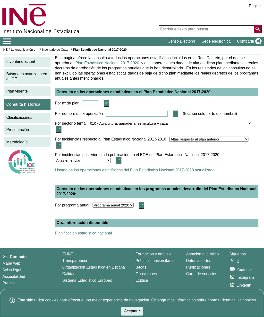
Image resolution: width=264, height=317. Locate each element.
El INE (67, 254)
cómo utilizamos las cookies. (232, 300)
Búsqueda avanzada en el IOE (26, 76)
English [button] (255, 6)
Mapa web (11, 263)
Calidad (68, 274)
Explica (142, 280)
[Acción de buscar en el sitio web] (258, 29)
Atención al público (202, 254)
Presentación (17, 130)
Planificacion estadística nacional (83, 233)
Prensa (8, 283)
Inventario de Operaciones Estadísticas (69, 49)
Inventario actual (20, 61)
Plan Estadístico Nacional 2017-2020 (107, 63)
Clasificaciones (19, 117)
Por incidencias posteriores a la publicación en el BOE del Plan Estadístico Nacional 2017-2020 (137, 155)
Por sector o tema (70, 123)
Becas (141, 267)
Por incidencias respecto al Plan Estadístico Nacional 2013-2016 (110, 139)
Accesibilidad (13, 276)
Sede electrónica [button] (216, 41)
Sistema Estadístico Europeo (87, 280)
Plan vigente (17, 91)
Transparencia (74, 261)
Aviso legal (11, 270)
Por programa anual (72, 205)
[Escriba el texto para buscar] (206, 29)
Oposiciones (146, 274)
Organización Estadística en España (93, 267)
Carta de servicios (201, 274)
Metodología (17, 142)
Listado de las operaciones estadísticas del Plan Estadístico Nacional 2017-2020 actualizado (134, 170)
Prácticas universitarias (156, 261)
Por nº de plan (67, 103)
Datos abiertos (198, 261)
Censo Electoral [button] (181, 41)
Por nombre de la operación (79, 114)
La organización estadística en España (37, 49)
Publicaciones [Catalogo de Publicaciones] (198, 267)
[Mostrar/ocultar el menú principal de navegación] (6, 41)
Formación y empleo (153, 254)
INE (5, 49)
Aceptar (132, 311)
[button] (248, 41)
